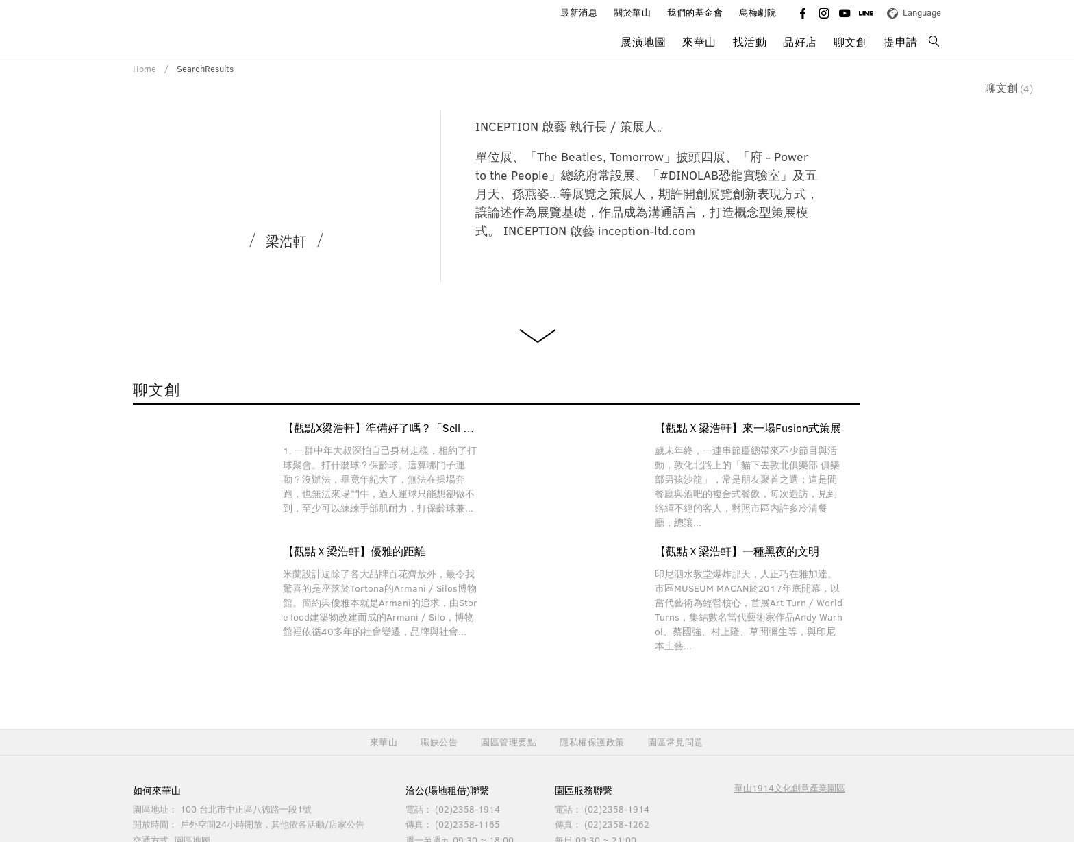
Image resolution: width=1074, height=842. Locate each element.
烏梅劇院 (757, 12)
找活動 (750, 41)
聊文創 (851, 41)
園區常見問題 (675, 742)
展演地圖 (643, 41)
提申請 (901, 41)
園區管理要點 (508, 742)
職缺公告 (439, 742)
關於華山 (632, 12)
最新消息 (578, 12)
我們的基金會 (695, 12)
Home (144, 68)
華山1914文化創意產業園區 (789, 788)
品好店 (800, 41)
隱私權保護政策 (592, 742)
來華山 (699, 41)
